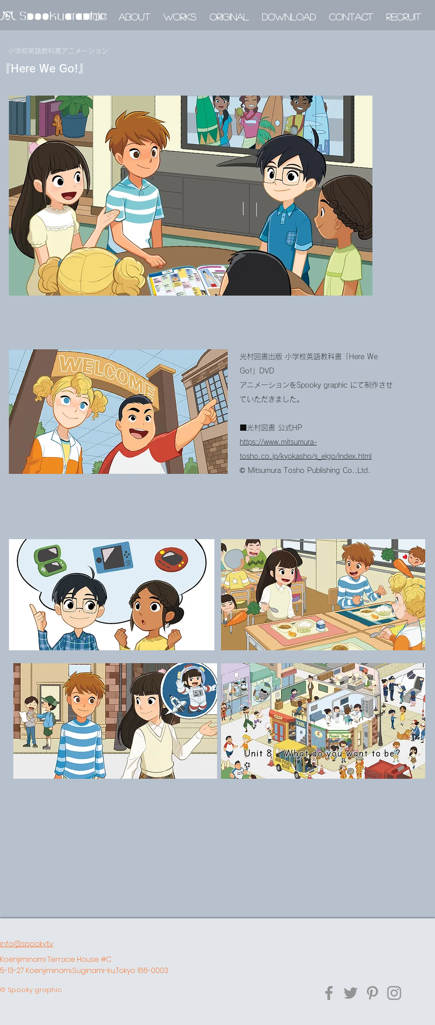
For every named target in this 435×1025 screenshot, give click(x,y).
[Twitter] (350, 993)
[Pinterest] (372, 993)
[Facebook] (329, 993)
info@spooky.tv (26, 944)
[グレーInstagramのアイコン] (394, 993)
